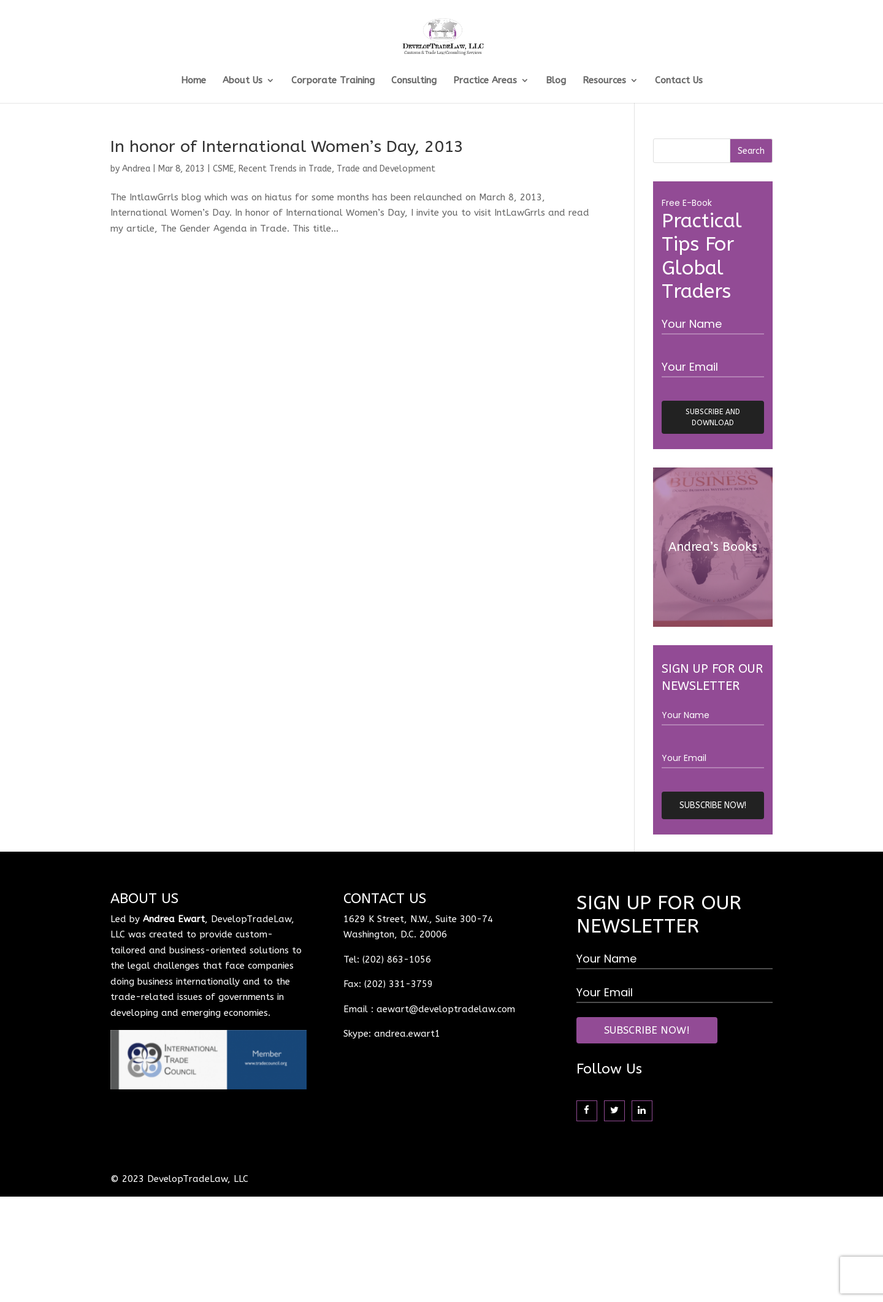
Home (193, 81)
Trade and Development (386, 169)
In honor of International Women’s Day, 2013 (287, 146)
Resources (604, 81)
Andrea (136, 169)
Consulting (414, 81)
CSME (223, 169)
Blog (556, 81)
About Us (242, 81)
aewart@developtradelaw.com (446, 1009)
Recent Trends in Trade (285, 169)
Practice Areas (485, 81)
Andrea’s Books (712, 547)
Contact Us (679, 81)
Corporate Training (333, 81)
